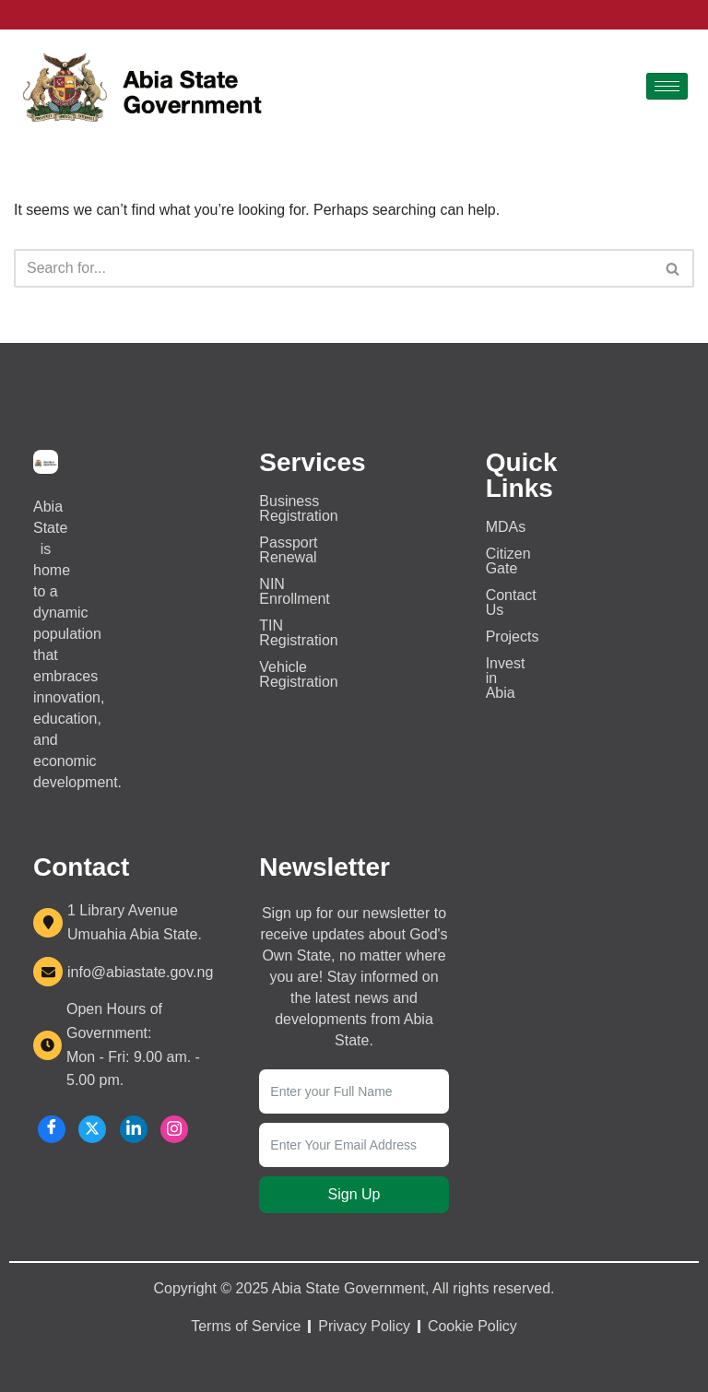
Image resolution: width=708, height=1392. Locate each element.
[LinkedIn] (134, 1129)
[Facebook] (51, 1129)
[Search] (333, 268)
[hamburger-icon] (667, 86)
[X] (92, 1129)
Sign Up (354, 1194)
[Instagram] (174, 1129)
